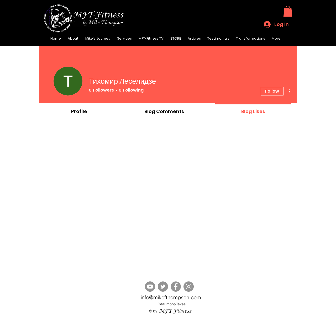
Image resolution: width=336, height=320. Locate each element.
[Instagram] (188, 286)
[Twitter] (163, 286)
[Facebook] (176, 286)
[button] (287, 11)
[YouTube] (150, 286)
